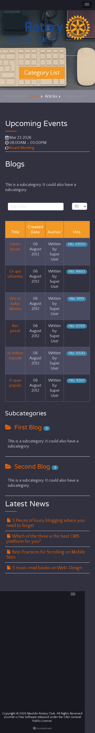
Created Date (35, 229)
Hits (77, 232)
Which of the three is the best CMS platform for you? (42, 539)
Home (34, 96)
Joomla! (9, 717)
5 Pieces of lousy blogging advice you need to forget (45, 523)
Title (15, 232)
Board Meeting (21, 147)
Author (54, 232)
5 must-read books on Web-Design (44, 568)
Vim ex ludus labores (15, 303)
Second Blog (27, 466)
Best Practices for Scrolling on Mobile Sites (45, 554)
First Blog (23, 427)
